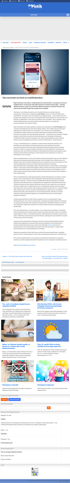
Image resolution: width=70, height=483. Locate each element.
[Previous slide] (1, 42)
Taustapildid (51, 42)
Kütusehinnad (13, 1)
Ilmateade (5, 1)
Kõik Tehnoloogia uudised (8, 262)
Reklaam (67, 481)
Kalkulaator (58, 42)
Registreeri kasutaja (14, 399)
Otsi (49, 407)
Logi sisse (4, 399)
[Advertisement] (35, 28)
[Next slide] (68, 42)
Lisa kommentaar (20, 262)
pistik (55, 249)
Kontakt (63, 481)
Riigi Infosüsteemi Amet (24, 245)
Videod (65, 42)
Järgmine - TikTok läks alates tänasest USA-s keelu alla (17, 256)
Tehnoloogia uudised (8, 47)
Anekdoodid (21, 1)
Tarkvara (25, 42)
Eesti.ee (50, 225)
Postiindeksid (30, 1)
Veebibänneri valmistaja (40, 42)
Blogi (60, 481)
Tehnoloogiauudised (16, 42)
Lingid (30, 42)
